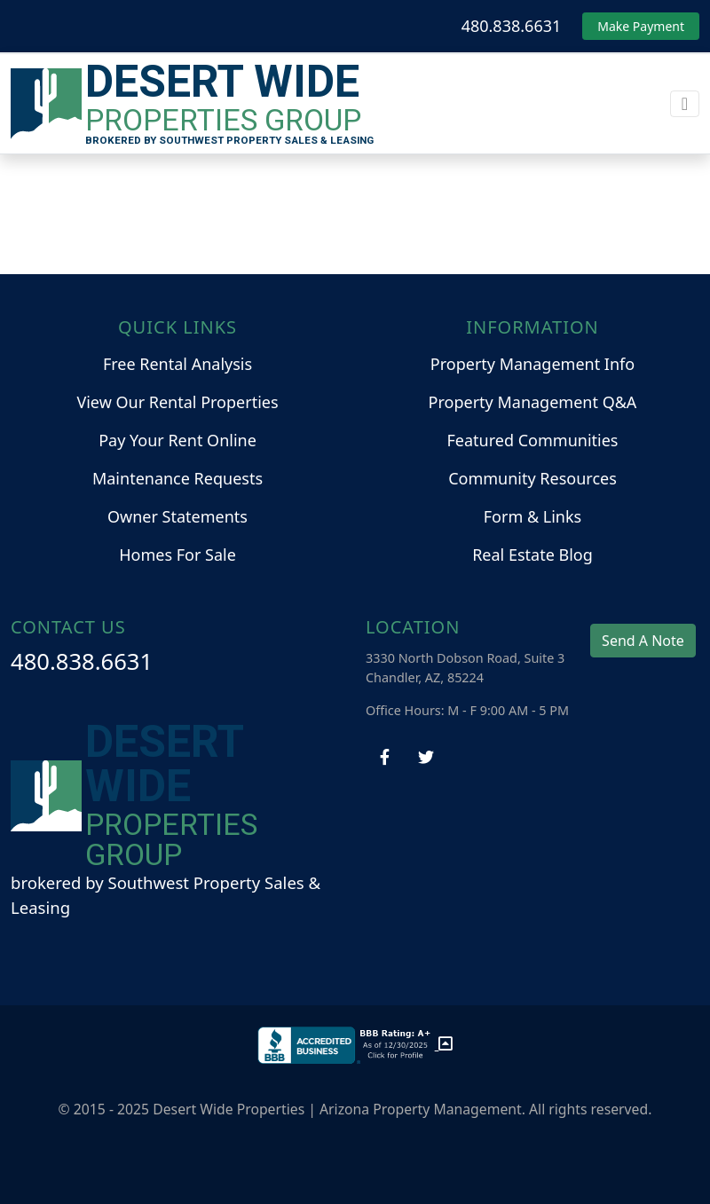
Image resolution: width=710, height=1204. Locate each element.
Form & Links (532, 516)
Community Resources (532, 478)
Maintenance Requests (177, 478)
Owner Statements (177, 516)
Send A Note (643, 640)
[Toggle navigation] (684, 103)
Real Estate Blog (532, 554)
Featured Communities (533, 440)
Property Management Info (532, 363)
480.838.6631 (512, 25)
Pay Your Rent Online (177, 440)
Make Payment (640, 26)
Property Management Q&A (533, 402)
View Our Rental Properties (177, 402)
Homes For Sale (177, 554)
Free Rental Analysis (177, 363)
